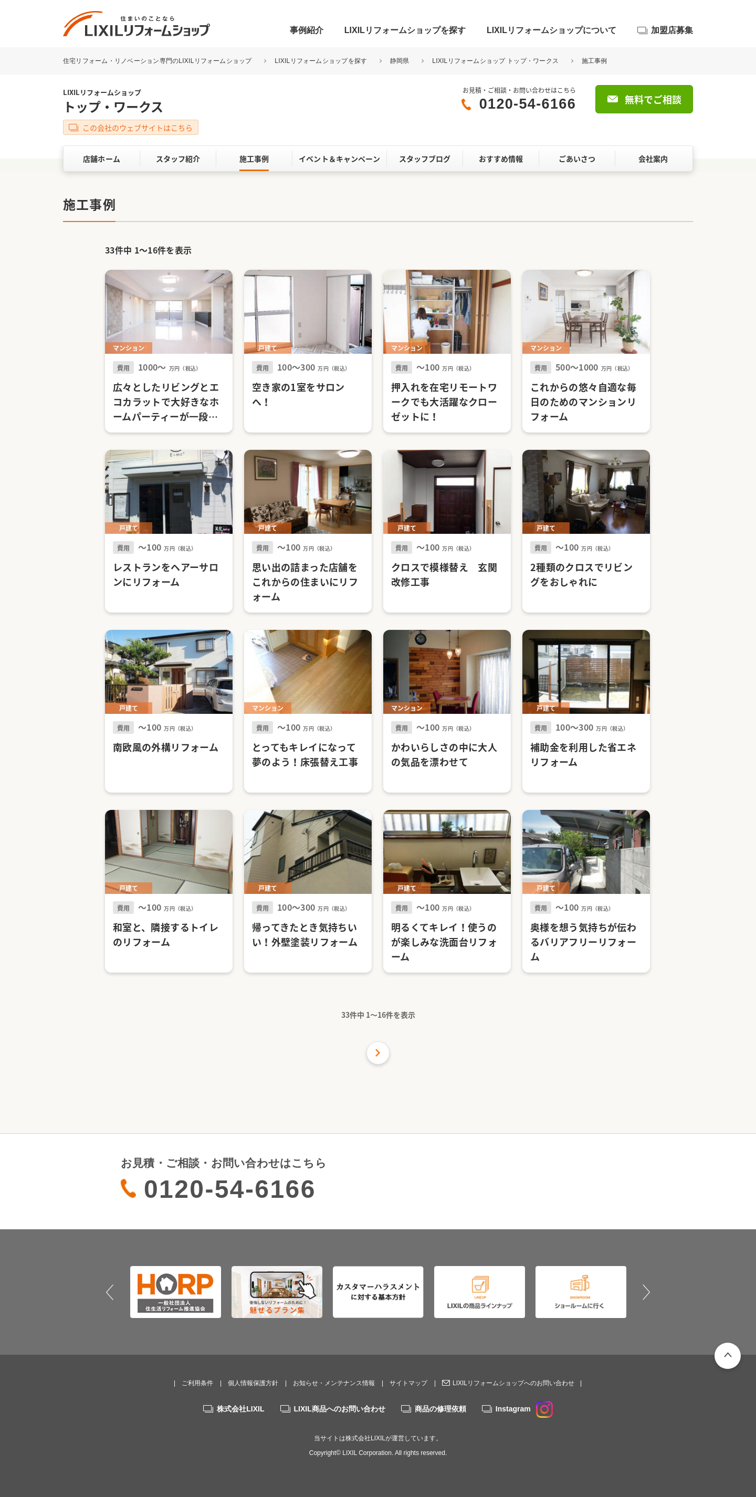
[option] (175, 1291)
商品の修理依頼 (440, 1409)
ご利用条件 (197, 1383)
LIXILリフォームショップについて (551, 30)
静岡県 (400, 61)
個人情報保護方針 (253, 1383)
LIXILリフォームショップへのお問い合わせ (513, 1383)
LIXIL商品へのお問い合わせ (339, 1409)
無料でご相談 (653, 99)
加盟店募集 (672, 30)
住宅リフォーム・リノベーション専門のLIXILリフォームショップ (158, 61)
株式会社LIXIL (240, 1409)
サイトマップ (408, 1383)
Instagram (524, 1409)
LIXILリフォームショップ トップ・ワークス (495, 61)
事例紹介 (306, 30)
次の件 (378, 1052)
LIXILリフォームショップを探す (405, 30)
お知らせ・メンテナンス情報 (334, 1383)
